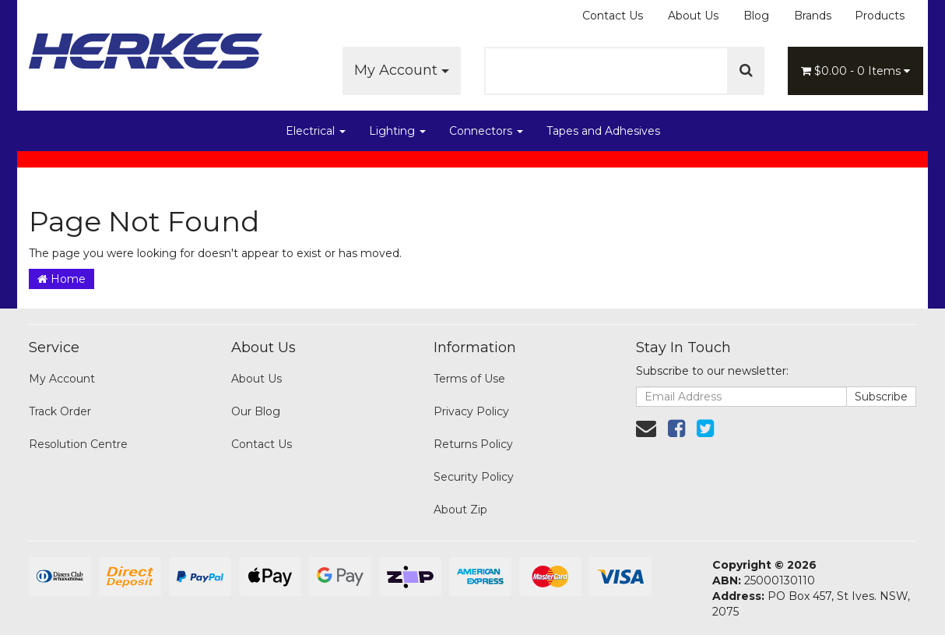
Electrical (316, 131)
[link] (676, 428)
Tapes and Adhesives (603, 131)
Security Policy (474, 477)
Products (880, 16)
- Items (855, 71)
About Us (693, 16)
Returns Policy (473, 444)
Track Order (60, 411)
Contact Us (612, 16)
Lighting (397, 131)
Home (61, 279)
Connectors (486, 131)
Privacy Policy (471, 411)
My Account (401, 70)
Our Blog (255, 411)
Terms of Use (469, 379)
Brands (812, 16)
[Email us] (646, 428)
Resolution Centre (78, 444)
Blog (756, 16)
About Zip (460, 510)
